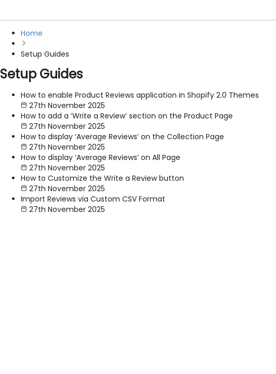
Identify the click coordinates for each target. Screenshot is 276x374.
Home (32, 33)
